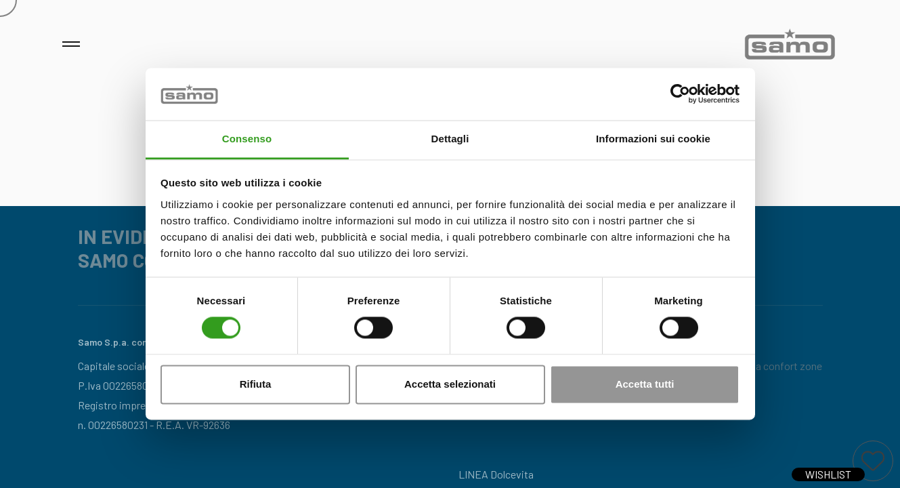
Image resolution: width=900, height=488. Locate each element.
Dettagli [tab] (450, 138)
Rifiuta (256, 384)
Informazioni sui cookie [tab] (653, 138)
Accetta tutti (645, 384)
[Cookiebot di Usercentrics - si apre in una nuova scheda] (680, 94)
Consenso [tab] (247, 138)
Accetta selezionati (450, 384)
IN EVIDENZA (134, 237)
